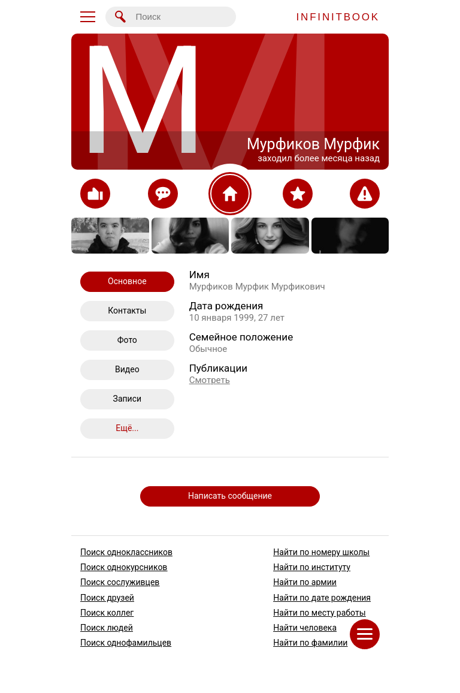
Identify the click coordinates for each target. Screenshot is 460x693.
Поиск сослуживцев (119, 582)
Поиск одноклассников (126, 552)
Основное (127, 281)
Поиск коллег (107, 612)
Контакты (127, 310)
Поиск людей (106, 627)
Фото (127, 340)
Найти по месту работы (319, 612)
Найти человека (305, 627)
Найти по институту (311, 567)
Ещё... (127, 428)
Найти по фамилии (310, 642)
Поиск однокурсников (123, 567)
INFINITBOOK (338, 17)
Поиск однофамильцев (125, 642)
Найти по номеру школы (321, 552)
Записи (127, 398)
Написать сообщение (230, 496)
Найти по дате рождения (322, 597)
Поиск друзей (107, 597)
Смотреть (209, 380)
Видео (127, 369)
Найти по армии (305, 582)
